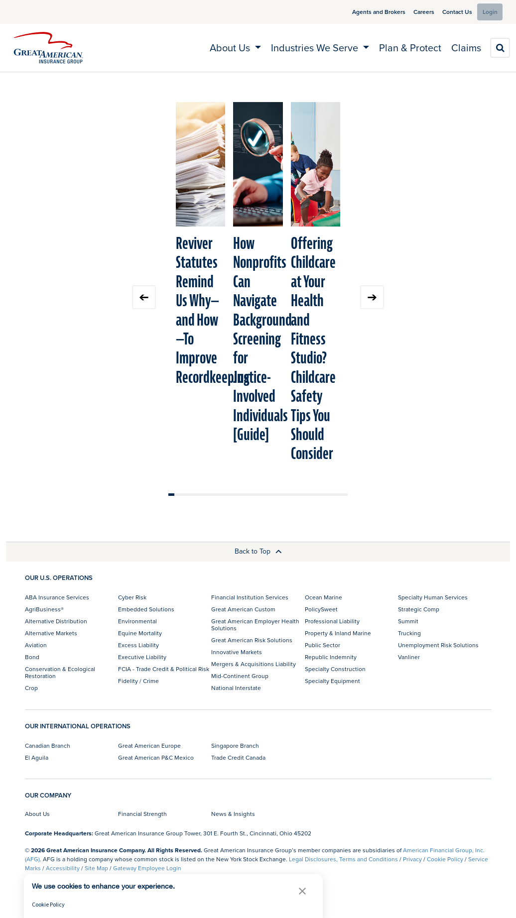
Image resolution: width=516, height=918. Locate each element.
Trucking (409, 633)
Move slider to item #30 (345, 494)
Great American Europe (149, 745)
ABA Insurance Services (57, 597)
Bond (32, 657)
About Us (37, 813)
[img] (48, 48)
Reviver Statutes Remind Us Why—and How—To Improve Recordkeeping (213, 310)
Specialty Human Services (433, 597)
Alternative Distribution (56, 621)
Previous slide (144, 297)
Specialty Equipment (332, 681)
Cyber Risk (132, 597)
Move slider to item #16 (261, 494)
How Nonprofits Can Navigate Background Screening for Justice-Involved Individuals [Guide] (262, 339)
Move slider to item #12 (237, 494)
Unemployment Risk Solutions (438, 645)
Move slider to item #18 (273, 494)
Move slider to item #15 (255, 494)
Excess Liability (138, 645)
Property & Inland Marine (338, 633)
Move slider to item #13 (243, 494)
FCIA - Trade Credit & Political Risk (163, 669)
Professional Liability (332, 621)
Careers (415, 11)
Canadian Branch (47, 745)
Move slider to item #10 (225, 494)
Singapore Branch (235, 745)
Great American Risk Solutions (251, 640)
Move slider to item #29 (339, 494)
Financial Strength (142, 813)
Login (487, 11)
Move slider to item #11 (231, 494)
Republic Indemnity (331, 657)
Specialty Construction (335, 669)
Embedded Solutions (146, 609)
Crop (31, 688)
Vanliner (409, 657)
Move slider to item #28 (333, 494)
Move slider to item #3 (183, 494)
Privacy (412, 859)
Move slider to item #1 (171, 494)
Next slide (372, 297)
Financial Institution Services (249, 597)
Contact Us (449, 11)
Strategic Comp (418, 609)
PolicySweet (321, 609)
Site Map (96, 868)
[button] (302, 891)
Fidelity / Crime (138, 681)
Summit (408, 621)
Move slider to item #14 (249, 494)
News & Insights (233, 813)
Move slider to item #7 (207, 494)
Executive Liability (142, 657)
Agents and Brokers (370, 11)
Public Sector (322, 645)
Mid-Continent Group (239, 676)
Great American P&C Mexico (156, 757)
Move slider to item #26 (321, 494)
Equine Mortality (140, 633)
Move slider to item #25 (315, 494)
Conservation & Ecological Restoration (60, 672)
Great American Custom (243, 609)
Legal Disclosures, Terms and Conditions (343, 859)
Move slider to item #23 (303, 494)
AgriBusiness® (44, 609)
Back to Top (258, 551)
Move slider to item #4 (189, 494)
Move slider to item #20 (285, 494)
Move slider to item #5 (195, 494)
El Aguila (36, 757)
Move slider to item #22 (297, 494)
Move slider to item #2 (177, 494)
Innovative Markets (236, 652)
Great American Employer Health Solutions (255, 624)
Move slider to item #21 (291, 494)
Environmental (137, 621)
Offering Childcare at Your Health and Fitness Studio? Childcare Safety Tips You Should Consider (313, 348)
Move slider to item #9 (219, 494)
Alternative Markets (51, 633)
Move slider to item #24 (309, 494)
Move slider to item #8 (213, 494)
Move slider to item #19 (279, 494)
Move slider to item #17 (267, 494)
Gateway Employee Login (147, 868)
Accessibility (63, 868)
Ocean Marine (323, 597)
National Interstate (236, 688)
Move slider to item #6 (201, 494)
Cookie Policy (445, 859)
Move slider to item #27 (327, 494)
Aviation (36, 645)
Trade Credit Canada (238, 757)
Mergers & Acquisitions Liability (253, 664)
